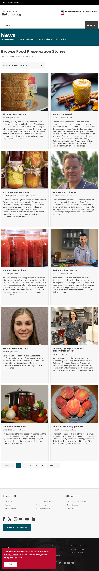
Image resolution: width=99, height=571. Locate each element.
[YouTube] (27, 519)
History (7, 505)
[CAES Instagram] (15, 519)
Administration (10, 508)
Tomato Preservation (14, 426)
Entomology (11, 39)
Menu (6, 24)
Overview (8, 501)
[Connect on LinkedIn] (33, 519)
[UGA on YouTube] (68, 564)
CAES (3, 39)
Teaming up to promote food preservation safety (68, 349)
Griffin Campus (72, 508)
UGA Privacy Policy (77, 549)
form (20, 557)
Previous (8, 465)
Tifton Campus (72, 505)
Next (53, 465)
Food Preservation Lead (16, 348)
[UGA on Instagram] (64, 564)
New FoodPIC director (65, 192)
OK (10, 564)
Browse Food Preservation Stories (51, 39)
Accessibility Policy (43, 508)
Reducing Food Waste (65, 270)
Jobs (6, 512)
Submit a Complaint (77, 552)
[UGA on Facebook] (56, 564)
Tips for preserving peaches (68, 426)
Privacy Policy (41, 505)
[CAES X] (10, 519)
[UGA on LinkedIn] (72, 564)
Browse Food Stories (26, 39)
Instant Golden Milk (63, 114)
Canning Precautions (14, 270)
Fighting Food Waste (14, 114)
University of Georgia (11, 2)
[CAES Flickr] (21, 519)
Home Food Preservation (16, 192)
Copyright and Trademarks (79, 546)
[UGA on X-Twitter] (60, 564)
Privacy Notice (11, 554)
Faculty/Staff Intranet (17, 527)
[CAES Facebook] (4, 519)
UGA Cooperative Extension (77, 501)
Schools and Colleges (50, 546)
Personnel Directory (43, 501)
